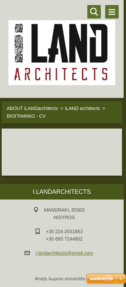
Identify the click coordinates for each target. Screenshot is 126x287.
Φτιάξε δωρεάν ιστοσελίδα (60, 278)
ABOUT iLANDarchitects (32, 108)
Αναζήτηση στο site (94, 12)
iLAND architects (82, 108)
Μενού (112, 12)
